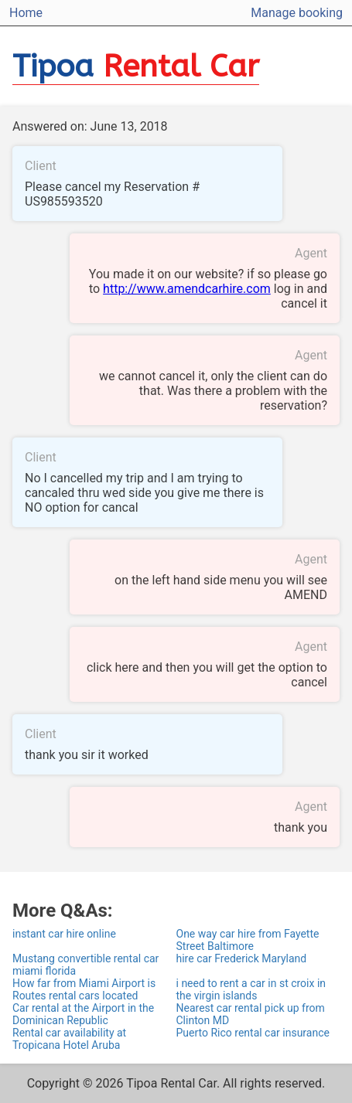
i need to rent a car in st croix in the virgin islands (251, 989)
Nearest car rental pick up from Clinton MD (250, 1014)
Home (26, 12)
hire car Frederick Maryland (241, 958)
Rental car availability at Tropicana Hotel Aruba (69, 1038)
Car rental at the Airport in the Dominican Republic (83, 1014)
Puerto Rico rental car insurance (253, 1032)
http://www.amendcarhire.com (187, 288)
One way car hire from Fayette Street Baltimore (248, 940)
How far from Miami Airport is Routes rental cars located (83, 989)
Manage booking (297, 12)
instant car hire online (64, 934)
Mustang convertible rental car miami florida (85, 964)
